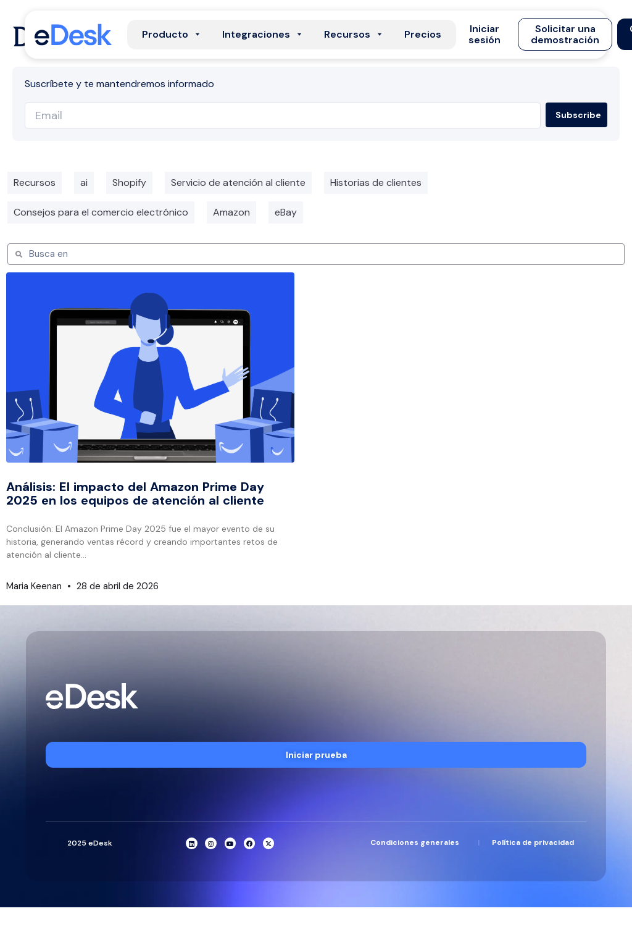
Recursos (35, 182)
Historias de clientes (376, 182)
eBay (286, 212)
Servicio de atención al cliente (238, 182)
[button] (484, 34)
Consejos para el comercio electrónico (101, 212)
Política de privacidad (533, 842)
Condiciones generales (414, 842)
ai (84, 182)
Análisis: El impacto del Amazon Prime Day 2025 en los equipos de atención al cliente (135, 493)
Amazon (231, 212)
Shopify (129, 182)
